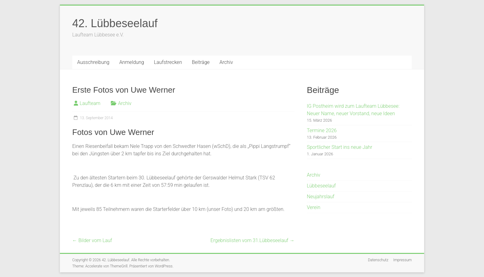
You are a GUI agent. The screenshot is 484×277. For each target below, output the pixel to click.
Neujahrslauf (320, 196)
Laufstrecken (168, 62)
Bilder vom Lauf (92, 240)
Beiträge (201, 62)
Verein (313, 207)
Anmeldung (131, 62)
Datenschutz (378, 260)
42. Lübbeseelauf (114, 23)
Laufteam (90, 103)
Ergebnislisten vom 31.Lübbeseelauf (252, 240)
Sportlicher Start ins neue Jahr (339, 147)
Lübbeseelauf (321, 186)
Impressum (402, 260)
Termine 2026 (322, 130)
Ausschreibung (93, 62)
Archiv (226, 62)
